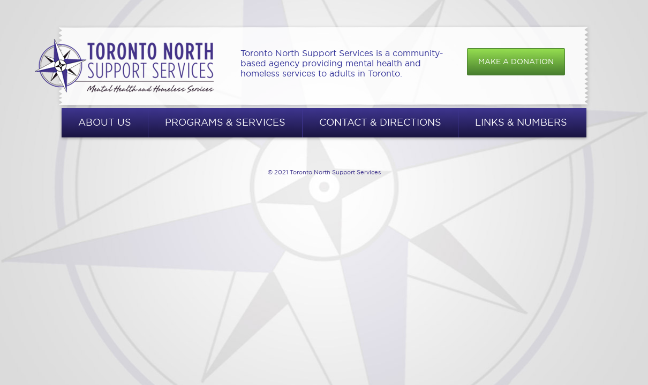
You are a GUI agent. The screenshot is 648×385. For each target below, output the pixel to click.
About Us (104, 122)
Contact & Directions (380, 122)
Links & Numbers (521, 122)
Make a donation (516, 61)
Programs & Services (225, 122)
